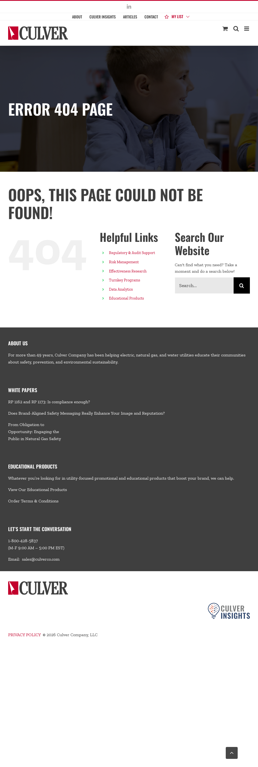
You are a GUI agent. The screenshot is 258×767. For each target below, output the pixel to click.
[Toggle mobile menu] (247, 28)
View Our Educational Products (37, 489)
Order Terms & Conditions (33, 500)
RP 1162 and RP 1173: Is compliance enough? (49, 401)
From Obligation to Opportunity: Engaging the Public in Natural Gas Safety (34, 431)
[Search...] (204, 285)
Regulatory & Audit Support (132, 253)
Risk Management (124, 262)
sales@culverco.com (41, 559)
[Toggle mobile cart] (225, 28)
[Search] (242, 285)
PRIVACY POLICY (24, 634)
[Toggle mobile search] (236, 28)
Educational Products (126, 298)
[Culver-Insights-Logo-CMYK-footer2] (229, 604)
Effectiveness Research (128, 271)
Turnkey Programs (124, 280)
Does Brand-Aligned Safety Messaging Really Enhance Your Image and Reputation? (86, 413)
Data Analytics (121, 289)
